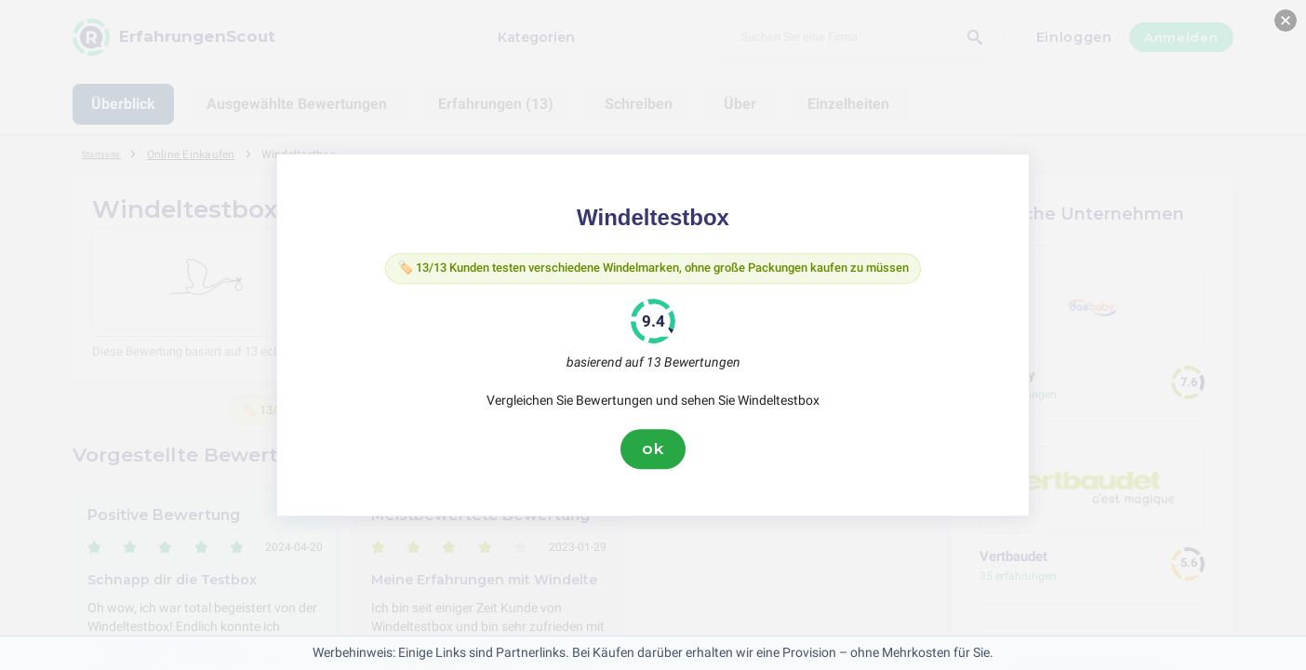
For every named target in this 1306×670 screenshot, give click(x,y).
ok (653, 453)
